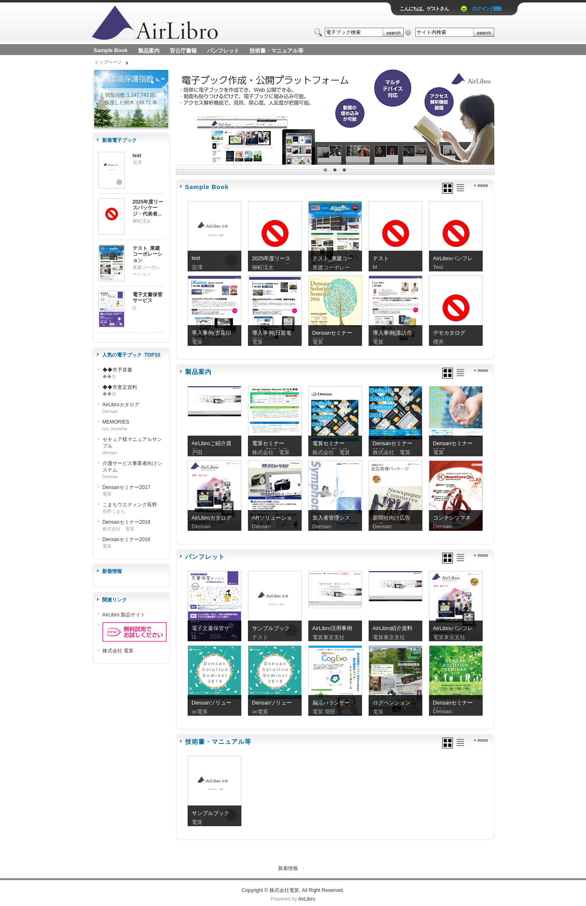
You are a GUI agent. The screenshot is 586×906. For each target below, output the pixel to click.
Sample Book (111, 50)
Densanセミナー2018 (126, 522)
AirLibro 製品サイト (124, 615)
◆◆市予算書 (117, 370)
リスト (460, 188)
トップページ (107, 62)
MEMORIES (115, 422)
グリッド (447, 188)
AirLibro (306, 899)
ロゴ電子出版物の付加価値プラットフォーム (188, 23)
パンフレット (223, 51)
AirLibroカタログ (120, 404)
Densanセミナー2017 (126, 487)
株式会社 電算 (117, 651)
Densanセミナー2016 (126, 539)
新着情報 (288, 868)
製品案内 (149, 51)
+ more (481, 185)
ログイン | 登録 (486, 9)
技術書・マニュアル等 (276, 51)
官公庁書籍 (183, 51)
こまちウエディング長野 (129, 505)
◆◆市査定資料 (119, 387)
